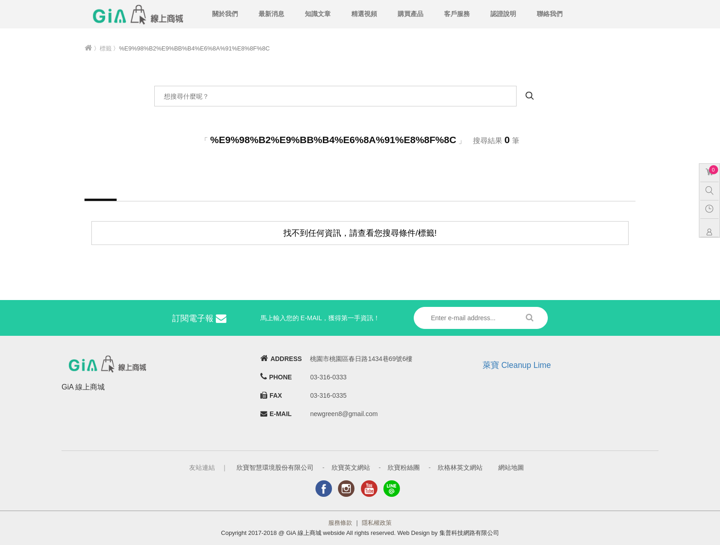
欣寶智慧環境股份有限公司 (275, 467)
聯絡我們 (549, 13)
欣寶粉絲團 (404, 467)
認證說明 (503, 13)
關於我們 (225, 13)
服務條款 (340, 522)
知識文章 (318, 13)
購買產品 (410, 13)
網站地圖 (511, 467)
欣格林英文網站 (460, 467)
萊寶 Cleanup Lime (517, 365)
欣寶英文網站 (351, 467)
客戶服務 (457, 13)
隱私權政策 (377, 522)
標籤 (106, 48)
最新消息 (271, 13)
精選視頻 (364, 13)
